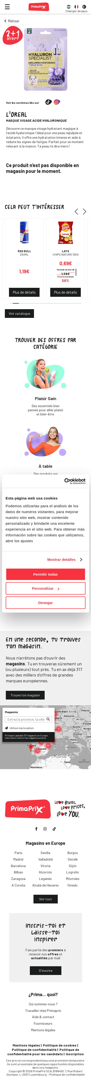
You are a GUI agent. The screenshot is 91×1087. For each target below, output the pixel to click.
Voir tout (45, 899)
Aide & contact (43, 1017)
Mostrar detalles (61, 559)
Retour (13, 20)
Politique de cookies (59, 1045)
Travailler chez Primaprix (43, 1010)
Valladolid (45, 859)
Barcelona (18, 866)
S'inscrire (45, 970)
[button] (78, 211)
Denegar (45, 603)
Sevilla (45, 853)
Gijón (72, 866)
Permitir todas (45, 574)
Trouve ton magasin (25, 695)
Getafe (73, 859)
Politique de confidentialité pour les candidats (43, 1051)
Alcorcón (45, 872)
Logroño (72, 872)
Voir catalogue (19, 313)
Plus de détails (24, 292)
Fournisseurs (43, 1023)
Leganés (45, 879)
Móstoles (72, 879)
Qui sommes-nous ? (43, 1004)
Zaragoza (18, 879)
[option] (69, 7)
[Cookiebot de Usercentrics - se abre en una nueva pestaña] (64, 481)
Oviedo (72, 885)
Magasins (11, 712)
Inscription (75, 1054)
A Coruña (18, 885)
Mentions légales (43, 1030)
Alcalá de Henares (45, 885)
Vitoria (45, 866)
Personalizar (45, 588)
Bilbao (18, 872)
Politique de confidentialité (34, 1049)
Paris (18, 853)
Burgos (72, 853)
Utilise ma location (19, 728)
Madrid (18, 859)
